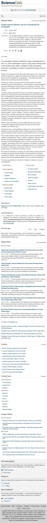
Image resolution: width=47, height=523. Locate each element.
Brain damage (32, 174)
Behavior (5, 393)
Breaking (4, 344)
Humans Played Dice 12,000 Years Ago (13, 351)
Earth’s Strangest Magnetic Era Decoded (14, 348)
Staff (13, 506)
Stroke (4, 398)
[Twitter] (13, 51)
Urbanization (8, 194)
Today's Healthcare (10, 178)
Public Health (8, 188)
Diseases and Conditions (11, 181)
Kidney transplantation (34, 172)
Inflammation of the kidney (35, 186)
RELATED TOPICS (6, 165)
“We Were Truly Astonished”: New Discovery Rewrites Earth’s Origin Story (22, 331)
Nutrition (30, 180)
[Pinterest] (16, 51)
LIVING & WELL (5, 401)
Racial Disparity (9, 191)
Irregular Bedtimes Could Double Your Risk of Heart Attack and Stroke (21, 333)
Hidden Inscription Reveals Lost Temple (14, 353)
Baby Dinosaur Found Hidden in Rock (13, 369)
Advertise (26, 506)
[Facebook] (10, 51)
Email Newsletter (9, 470)
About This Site (5, 506)
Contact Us (7, 501)
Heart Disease (6, 382)
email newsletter (31, 10)
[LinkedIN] (18, 51)
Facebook (6, 483)
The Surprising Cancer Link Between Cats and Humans (18, 454)
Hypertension (6, 385)
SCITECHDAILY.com (13, 322)
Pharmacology (8, 172)
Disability (7, 175)
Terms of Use (26, 508)
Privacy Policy (35, 506)
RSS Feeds (7, 472)
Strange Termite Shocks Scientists (12, 366)
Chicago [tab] (41, 229)
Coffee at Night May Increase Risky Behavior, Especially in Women (21, 434)
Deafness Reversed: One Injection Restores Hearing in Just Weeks (22, 420)
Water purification (33, 177)
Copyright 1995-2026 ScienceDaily (12, 511)
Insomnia (5, 396)
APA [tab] (35, 229)
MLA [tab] (30, 229)
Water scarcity (32, 183)
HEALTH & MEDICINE (6, 379)
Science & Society (7, 185)
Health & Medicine (7, 169)
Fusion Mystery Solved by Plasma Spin (13, 356)
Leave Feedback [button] (8, 498)
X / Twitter (7, 486)
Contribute (19, 506)
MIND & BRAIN (4, 390)
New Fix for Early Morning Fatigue (12, 372)
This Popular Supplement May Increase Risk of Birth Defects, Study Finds (23, 452)
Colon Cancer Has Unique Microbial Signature (15, 364)
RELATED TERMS (30, 165)
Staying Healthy (7, 409)
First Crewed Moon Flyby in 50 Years (13, 359)
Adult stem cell (32, 189)
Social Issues (8, 196)
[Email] (21, 51)
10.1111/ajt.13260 (8, 223)
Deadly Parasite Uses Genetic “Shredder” (14, 361)
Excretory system (33, 169)
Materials (4, 206)
